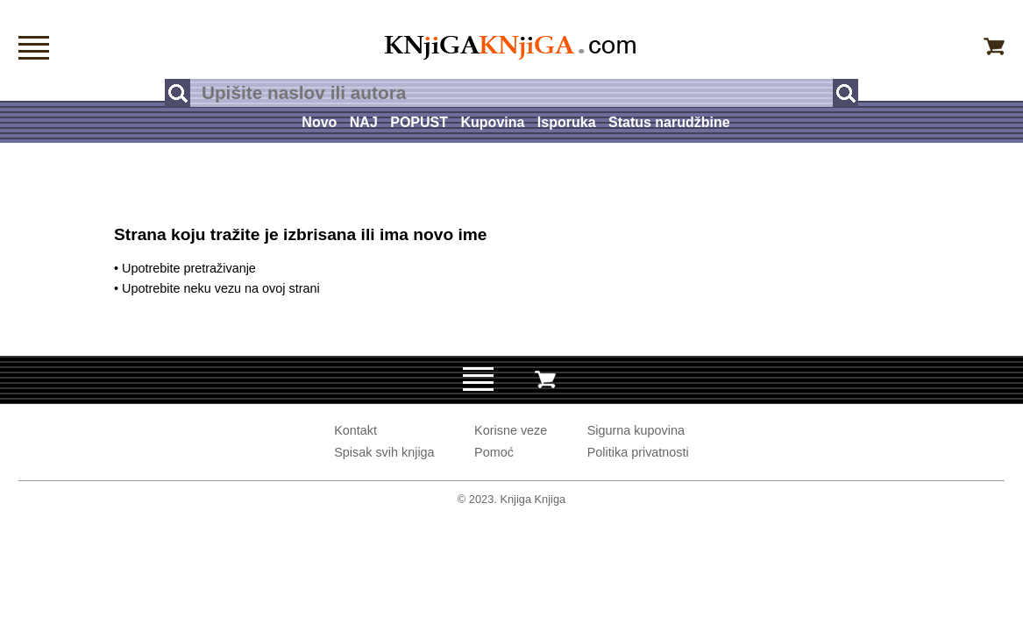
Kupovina (493, 122)
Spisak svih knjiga (384, 452)
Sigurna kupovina (636, 430)
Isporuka (566, 122)
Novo (319, 122)
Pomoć (494, 452)
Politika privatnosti (638, 452)
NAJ (364, 122)
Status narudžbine (669, 122)
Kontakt (355, 430)
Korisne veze (510, 430)
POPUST (419, 122)
